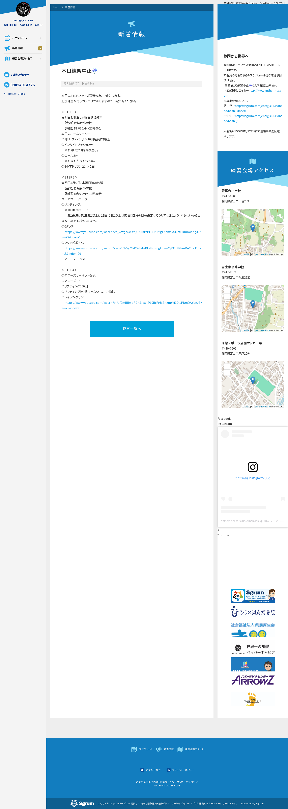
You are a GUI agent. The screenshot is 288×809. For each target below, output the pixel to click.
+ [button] (227, 214)
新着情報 (23, 48)
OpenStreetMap (262, 254)
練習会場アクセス (23, 58)
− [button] (227, 220)
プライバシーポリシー (180, 769)
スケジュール (23, 38)
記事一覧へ (132, 328)
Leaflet (246, 254)
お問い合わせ (16, 75)
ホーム (55, 7)
